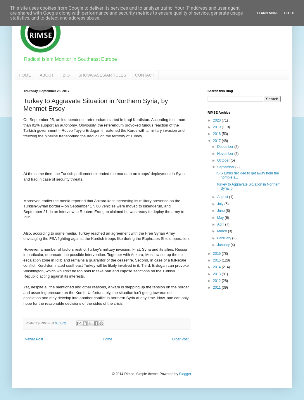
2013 (217, 274)
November (225, 154)
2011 (217, 287)
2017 (217, 141)
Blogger (185, 374)
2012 (217, 281)
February (224, 238)
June (221, 211)
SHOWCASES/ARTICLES (102, 75)
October (224, 160)
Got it (289, 13)
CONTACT (144, 75)
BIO (66, 75)
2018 (217, 134)
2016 (217, 254)
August (223, 197)
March (222, 231)
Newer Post (34, 339)
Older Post (180, 339)
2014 (217, 267)
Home (107, 339)
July (220, 204)
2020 (217, 120)
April (221, 224)
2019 (217, 127)
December (225, 147)
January (224, 245)
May (221, 218)
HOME (25, 75)
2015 (217, 260)
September (226, 167)
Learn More (268, 13)
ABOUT (47, 75)
